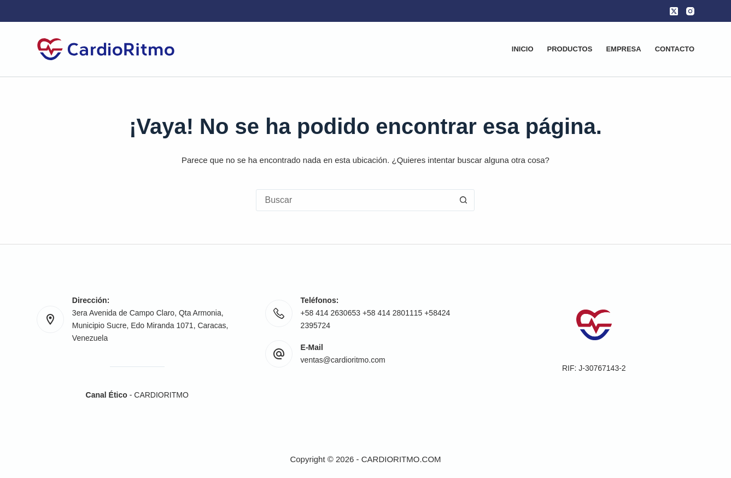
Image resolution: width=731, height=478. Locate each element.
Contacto (674, 49)
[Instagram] (690, 11)
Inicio (523, 49)
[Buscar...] (354, 200)
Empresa (623, 49)
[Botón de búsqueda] (463, 200)
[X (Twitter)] (674, 11)
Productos (570, 49)
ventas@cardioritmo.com (343, 359)
